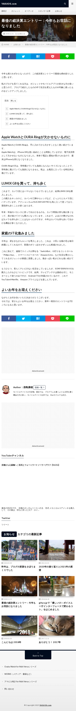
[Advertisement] (27, 348)
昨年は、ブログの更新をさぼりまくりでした (18, 568)
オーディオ (29, 11)
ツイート (5, 524)
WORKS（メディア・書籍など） (18, 674)
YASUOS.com (45, 705)
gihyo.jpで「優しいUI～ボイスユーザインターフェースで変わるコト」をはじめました (56, 606)
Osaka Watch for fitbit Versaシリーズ (20, 666)
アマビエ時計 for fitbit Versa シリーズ (20, 681)
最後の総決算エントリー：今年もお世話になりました (18, 604)
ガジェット (15, 11)
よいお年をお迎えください (18, 124)
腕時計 (4, 11)
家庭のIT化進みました (16, 119)
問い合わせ (9, 689)
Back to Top (38, 656)
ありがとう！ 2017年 (50, 642)
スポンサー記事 (44, 11)
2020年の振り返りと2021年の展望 (56, 568)
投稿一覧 (38, 387)
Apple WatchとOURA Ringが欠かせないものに (25, 108)
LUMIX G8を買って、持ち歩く (19, 114)
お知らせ (58, 11)
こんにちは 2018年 (11, 642)
